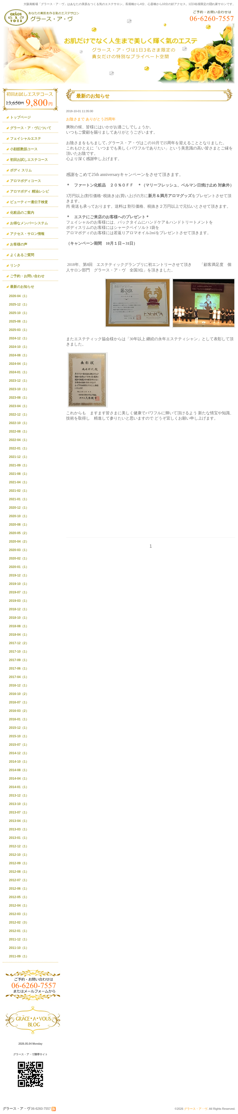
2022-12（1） (19, 414)
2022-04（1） (19, 440)
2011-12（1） (19, 939)
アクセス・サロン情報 (27, 234)
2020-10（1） (19, 516)
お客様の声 (18, 244)
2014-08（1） (19, 770)
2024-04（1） (19, 364)
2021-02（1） (19, 491)
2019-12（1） (19, 575)
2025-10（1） (19, 313)
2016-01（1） (19, 719)
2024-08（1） (19, 355)
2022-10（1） (19, 423)
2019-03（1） (19, 601)
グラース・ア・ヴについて (30, 128)
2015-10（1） (19, 736)
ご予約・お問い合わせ (27, 276)
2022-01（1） (19, 448)
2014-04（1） (19, 778)
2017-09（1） (19, 660)
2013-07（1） (19, 812)
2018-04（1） (19, 634)
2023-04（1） (19, 406)
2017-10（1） (19, 651)
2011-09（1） (19, 956)
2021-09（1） (19, 465)
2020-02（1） (19, 558)
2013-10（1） (19, 804)
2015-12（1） (19, 728)
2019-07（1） (19, 592)
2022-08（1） (19, 431)
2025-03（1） (19, 330)
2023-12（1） (19, 381)
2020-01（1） (19, 567)
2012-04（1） (19, 905)
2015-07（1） (19, 745)
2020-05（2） (19, 533)
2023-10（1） (19, 389)
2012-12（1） (19, 846)
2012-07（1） (19, 880)
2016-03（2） (19, 711)
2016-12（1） (19, 685)
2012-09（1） (19, 863)
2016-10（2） (19, 694)
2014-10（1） (19, 761)
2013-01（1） (19, 838)
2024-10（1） (19, 347)
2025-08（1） (19, 321)
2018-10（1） (19, 618)
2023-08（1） (19, 397)
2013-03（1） (19, 829)
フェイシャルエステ (25, 138)
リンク (15, 265)
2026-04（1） (19, 296)
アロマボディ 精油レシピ (29, 191)
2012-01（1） (19, 931)
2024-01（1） (19, 372)
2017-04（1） (19, 677)
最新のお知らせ (22, 287)
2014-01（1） (19, 787)
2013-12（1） (19, 795)
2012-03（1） (19, 914)
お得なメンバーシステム (29, 223)
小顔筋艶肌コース (24, 149)
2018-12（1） (19, 609)
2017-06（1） (19, 668)
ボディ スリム (21, 170)
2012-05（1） (19, 897)
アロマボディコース (25, 181)
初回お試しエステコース (29, 160)
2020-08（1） (19, 524)
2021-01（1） (19, 499)
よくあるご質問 (22, 255)
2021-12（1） (19, 457)
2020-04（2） (19, 541)
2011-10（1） (19, 948)
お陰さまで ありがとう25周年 (91, 119)
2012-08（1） (19, 872)
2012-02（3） (19, 922)
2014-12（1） (19, 753)
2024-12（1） (19, 338)
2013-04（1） (19, 821)
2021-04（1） (19, 482)
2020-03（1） (19, 550)
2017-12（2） (19, 643)
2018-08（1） (19, 626)
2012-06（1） (19, 888)
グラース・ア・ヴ (195, 1108)
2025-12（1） (19, 304)
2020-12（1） (19, 508)
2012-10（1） (19, 855)
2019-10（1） (19, 584)
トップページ (20, 117)
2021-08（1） (19, 474)
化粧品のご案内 (22, 213)
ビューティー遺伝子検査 (29, 202)
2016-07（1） (19, 702)
